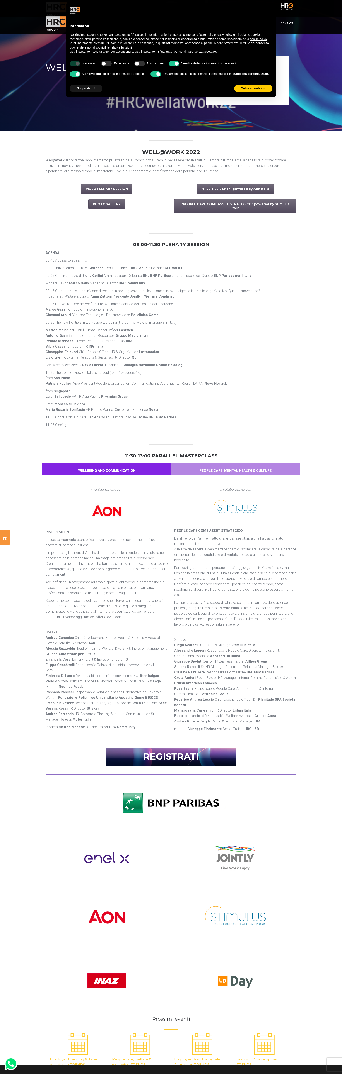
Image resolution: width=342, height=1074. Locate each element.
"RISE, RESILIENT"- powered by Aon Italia (235, 189)
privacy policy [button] (223, 34)
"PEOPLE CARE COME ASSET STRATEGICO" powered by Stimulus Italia (235, 206)
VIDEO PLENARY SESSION (107, 189)
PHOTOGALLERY (107, 204)
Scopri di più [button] (86, 88)
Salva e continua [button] (253, 88)
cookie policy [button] (258, 39)
